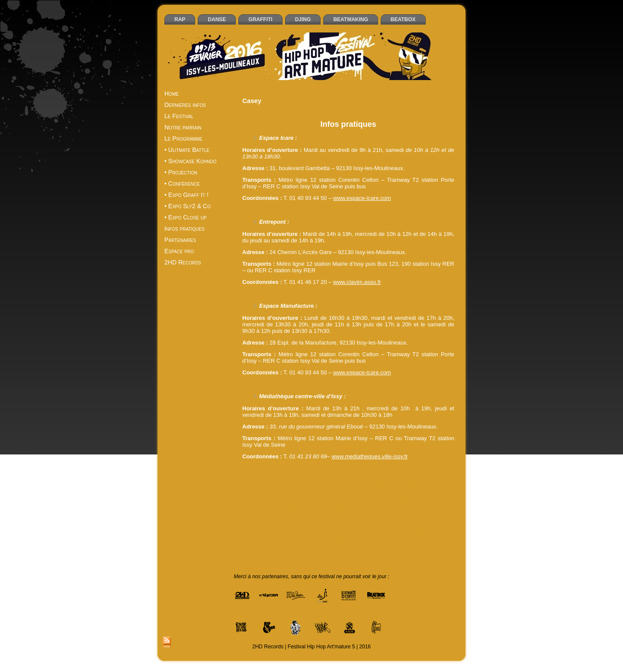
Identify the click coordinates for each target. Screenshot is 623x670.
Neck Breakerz (403, 522)
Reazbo (441, 528)
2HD (285, 480)
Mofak (321, 522)
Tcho (393, 534)
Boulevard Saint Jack (422, 486)
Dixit (419, 492)
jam (412, 516)
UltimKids (387, 541)
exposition (287, 504)
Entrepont (302, 498)
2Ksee (335, 480)
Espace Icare (347, 498)
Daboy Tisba (342, 492)
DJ (430, 492)
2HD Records (309, 480)
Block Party (382, 486)
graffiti (338, 510)
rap (404, 528)
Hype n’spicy (329, 516)
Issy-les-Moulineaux (382, 516)
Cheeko (271, 492)
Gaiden (306, 510)
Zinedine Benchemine (348, 547)
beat (309, 486)
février (437, 504)
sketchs (323, 534)
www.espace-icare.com (362, 198)
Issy (351, 516)
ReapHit (420, 528)
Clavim (291, 492)
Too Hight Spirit (312, 541)
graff (323, 510)
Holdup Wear (296, 516)
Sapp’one (270, 534)
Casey (252, 492)
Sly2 (339, 534)
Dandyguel (372, 492)
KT (448, 516)
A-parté (377, 480)
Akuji (395, 480)
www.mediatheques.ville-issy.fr (369, 456)
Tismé (284, 541)
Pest (300, 528)
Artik (281, 486)
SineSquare (298, 534)
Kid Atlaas (430, 516)
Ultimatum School (352, 541)
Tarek (379, 534)
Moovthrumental (364, 522)
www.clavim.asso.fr (357, 282)
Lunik (249, 522)
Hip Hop (428, 510)
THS (407, 534)
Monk (337, 522)
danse (395, 492)
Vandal (423, 541)
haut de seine (363, 510)
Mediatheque (273, 522)
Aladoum (414, 480)
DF (408, 492)
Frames (257, 510)
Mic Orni (301, 522)
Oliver (430, 522)
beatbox (326, 486)
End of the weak (270, 498)
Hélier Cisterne (399, 510)
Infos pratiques (348, 124)
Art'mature (261, 486)
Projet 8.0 (386, 528)
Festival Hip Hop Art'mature (395, 504)
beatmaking (352, 486)
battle (295, 486)
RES (251, 534)
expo (370, 498)
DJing (443, 492)
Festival (310, 504)
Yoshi (440, 541)
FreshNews (282, 510)
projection (361, 528)
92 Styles (355, 480)
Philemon (319, 528)
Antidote (436, 480)
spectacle (358, 534)
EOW (323, 498)
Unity (406, 541)
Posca (339, 528)
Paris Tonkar (277, 528)
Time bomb (261, 541)
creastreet (313, 492)
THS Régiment (432, 534)
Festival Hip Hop (341, 504)
